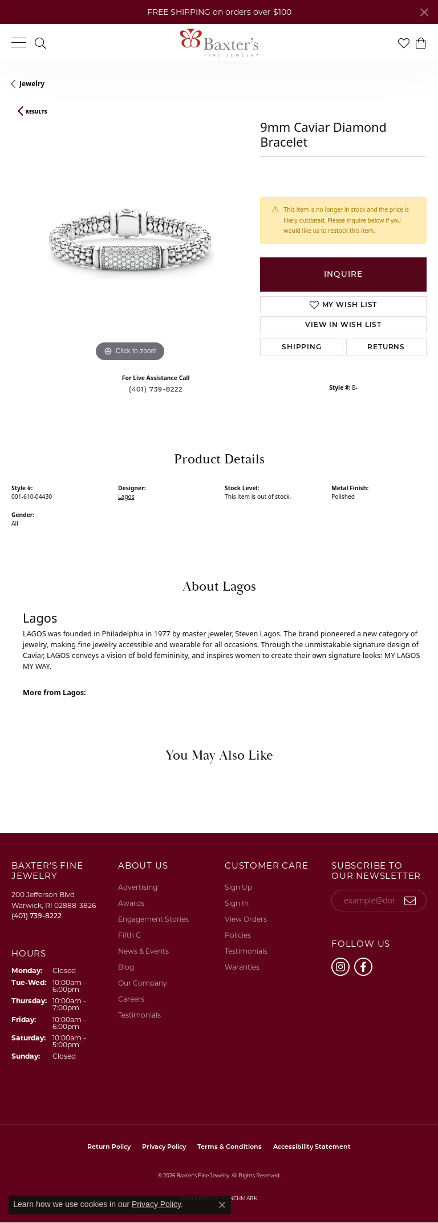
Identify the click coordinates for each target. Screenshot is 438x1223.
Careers (131, 999)
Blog (126, 967)
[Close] (424, 12)
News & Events (143, 951)
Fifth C (129, 935)
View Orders (246, 919)
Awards (131, 903)
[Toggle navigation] (19, 42)
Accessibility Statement (312, 1147)
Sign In (237, 903)
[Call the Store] (36, 915)
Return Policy (109, 1147)
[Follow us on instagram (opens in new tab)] (340, 967)
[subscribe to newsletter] (410, 900)
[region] (130, 246)
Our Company (142, 983)
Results (36, 111)
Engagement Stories (153, 919)
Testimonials (139, 1015)
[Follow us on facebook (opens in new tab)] (363, 967)
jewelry (31, 83)
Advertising (137, 887)
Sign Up (238, 887)
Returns (386, 346)
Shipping (301, 346)
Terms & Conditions (229, 1147)
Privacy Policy (164, 1147)
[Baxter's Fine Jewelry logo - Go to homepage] (219, 43)
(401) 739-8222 (156, 389)
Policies (238, 935)
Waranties (242, 967)
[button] (40, 42)
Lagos (126, 496)
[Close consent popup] (221, 1204)
